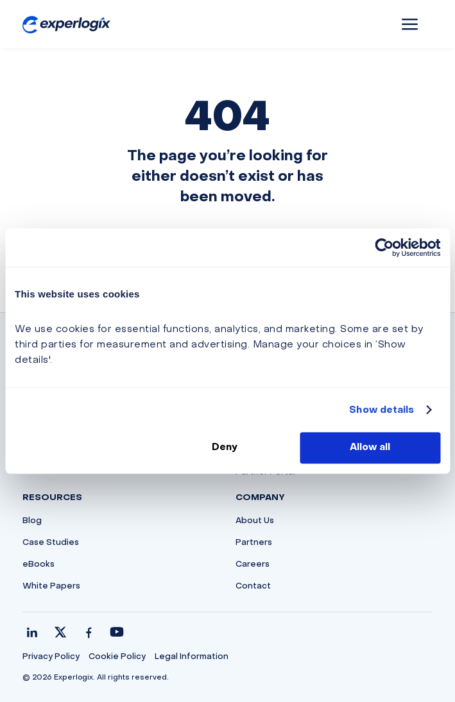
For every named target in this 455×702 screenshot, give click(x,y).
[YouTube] (116, 632)
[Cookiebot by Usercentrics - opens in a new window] (384, 247)
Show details (381, 410)
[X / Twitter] (60, 632)
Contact (253, 586)
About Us (255, 521)
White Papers (51, 586)
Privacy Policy (51, 657)
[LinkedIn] (32, 632)
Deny (224, 447)
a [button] (410, 25)
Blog (32, 521)
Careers (253, 565)
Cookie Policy (117, 657)
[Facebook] (88, 632)
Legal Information (191, 657)
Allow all (370, 447)
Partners (254, 543)
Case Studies (50, 543)
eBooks (38, 565)
